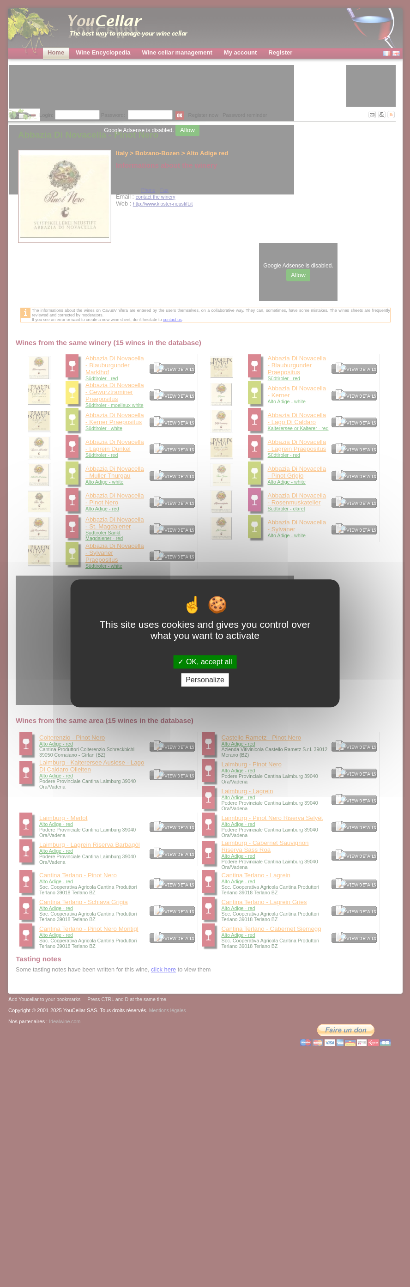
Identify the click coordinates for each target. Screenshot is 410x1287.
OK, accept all (205, 662)
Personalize (205, 680)
